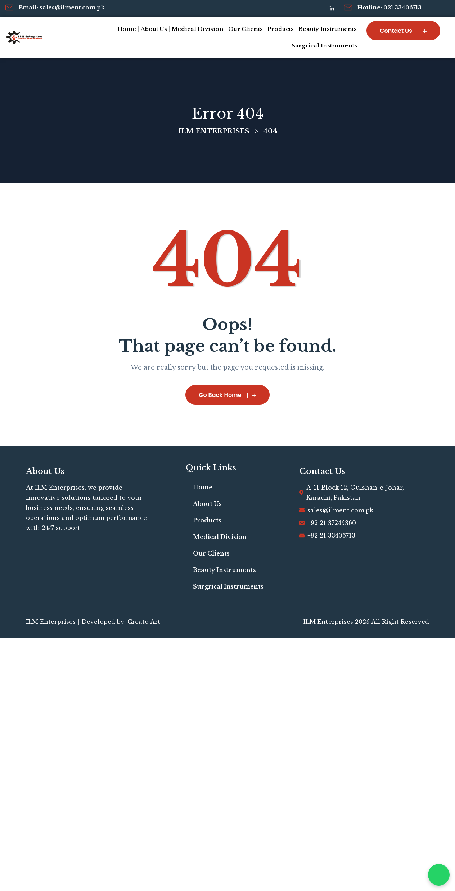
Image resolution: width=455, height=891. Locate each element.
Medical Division (198, 29)
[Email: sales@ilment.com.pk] (9, 8)
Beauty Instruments (327, 29)
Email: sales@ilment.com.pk (61, 7)
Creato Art (143, 621)
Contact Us (403, 31)
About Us (154, 29)
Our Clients (245, 29)
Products (280, 29)
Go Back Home (227, 395)
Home (126, 29)
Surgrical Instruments (324, 45)
